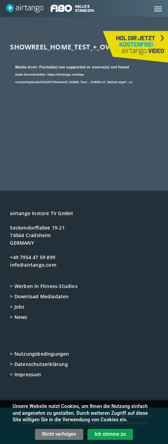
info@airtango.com (33, 265)
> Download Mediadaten (39, 296)
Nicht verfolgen (59, 434)
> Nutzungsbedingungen (39, 354)
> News (18, 317)
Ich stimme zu (110, 434)
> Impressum (25, 374)
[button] (158, 8)
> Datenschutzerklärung (39, 364)
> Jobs (17, 306)
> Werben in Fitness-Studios (43, 286)
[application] (84, 105)
